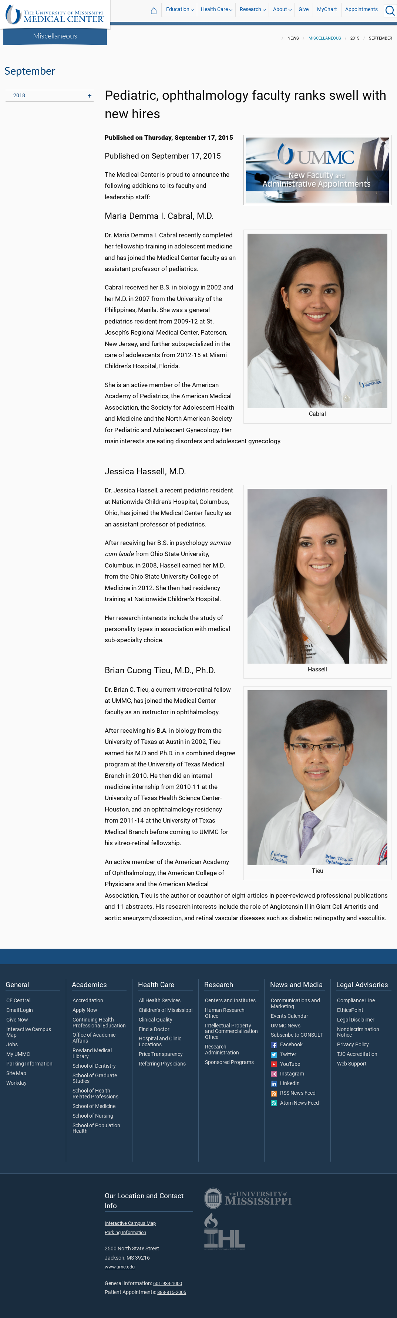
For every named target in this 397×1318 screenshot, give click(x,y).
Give (304, 10)
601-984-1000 (167, 1279)
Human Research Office (225, 1009)
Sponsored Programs (229, 1058)
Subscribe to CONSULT (297, 1031)
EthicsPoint (350, 1006)
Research (250, 10)
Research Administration (222, 1045)
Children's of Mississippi (165, 1006)
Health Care (214, 10)
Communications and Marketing (295, 999)
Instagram (287, 1070)
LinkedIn (285, 1079)
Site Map (16, 1069)
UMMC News (285, 1021)
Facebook (287, 1040)
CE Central (18, 996)
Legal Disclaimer (355, 1016)
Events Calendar (289, 1012)
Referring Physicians (162, 1060)
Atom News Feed (295, 1099)
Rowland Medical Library (92, 1049)
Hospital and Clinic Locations (160, 1037)
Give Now (17, 1016)
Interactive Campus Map (28, 1028)
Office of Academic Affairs (94, 1034)
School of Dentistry (94, 1062)
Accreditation (88, 996)
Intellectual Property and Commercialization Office (231, 1027)
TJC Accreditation (357, 1050)
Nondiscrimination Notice (358, 1028)
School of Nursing (93, 1112)
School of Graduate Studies (95, 1074)
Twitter (283, 1050)
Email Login (19, 1006)
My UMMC (18, 1050)
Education (177, 10)
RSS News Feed (293, 1089)
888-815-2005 (171, 1288)
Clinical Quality (155, 1016)
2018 (19, 91)
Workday (16, 1079)
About (280, 10)
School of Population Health (96, 1124)
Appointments (361, 10)
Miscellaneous (55, 35)
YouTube (285, 1060)
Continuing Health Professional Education (99, 1018)
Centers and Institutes (230, 996)
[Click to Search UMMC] (390, 10)
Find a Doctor (154, 1025)
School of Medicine (94, 1102)
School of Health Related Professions (95, 1089)
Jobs (12, 1040)
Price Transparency (161, 1050)
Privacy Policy (353, 1040)
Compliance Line (356, 996)
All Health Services (160, 996)
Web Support (352, 1060)
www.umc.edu (120, 1262)
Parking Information (29, 1060)
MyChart (327, 10)
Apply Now (85, 1006)
